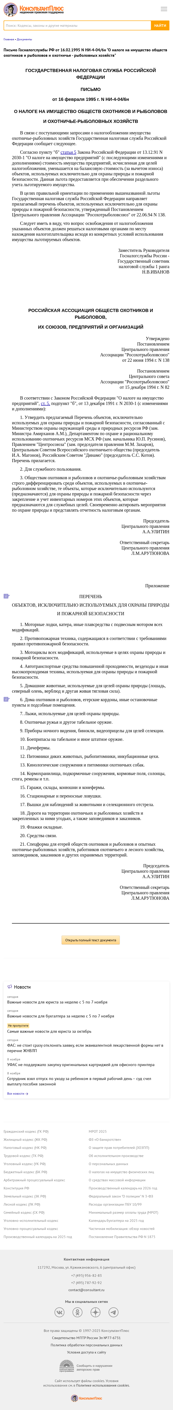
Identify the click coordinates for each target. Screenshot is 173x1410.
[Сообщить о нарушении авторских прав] (86, 1366)
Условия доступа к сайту (86, 1352)
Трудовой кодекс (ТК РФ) (23, 1155)
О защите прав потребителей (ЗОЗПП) (119, 1147)
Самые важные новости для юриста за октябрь (49, 1031)
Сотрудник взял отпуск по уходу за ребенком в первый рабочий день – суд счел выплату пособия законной (79, 1081)
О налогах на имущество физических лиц (121, 1172)
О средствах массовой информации (117, 1180)
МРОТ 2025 (98, 1131)
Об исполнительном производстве (116, 1155)
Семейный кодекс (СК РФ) (24, 1212)
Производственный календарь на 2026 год (123, 1188)
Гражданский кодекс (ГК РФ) (26, 1131)
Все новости (15, 1093)
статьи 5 (68, 152)
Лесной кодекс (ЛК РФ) (22, 1204)
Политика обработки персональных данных (86, 1345)
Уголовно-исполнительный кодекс (31, 1220)
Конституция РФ (16, 1188)
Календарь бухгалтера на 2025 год (116, 1220)
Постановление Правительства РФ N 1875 (122, 1236)
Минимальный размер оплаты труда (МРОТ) (123, 1212)
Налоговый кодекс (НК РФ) (25, 1147)
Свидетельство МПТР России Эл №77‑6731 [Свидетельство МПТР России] (86, 1337)
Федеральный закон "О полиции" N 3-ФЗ (121, 1196)
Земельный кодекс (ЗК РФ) (25, 1196)
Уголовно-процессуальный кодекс (31, 1228)
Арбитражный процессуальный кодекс (34, 1180)
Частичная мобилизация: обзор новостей (122, 1228)
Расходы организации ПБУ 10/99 (115, 1204)
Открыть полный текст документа (90, 940)
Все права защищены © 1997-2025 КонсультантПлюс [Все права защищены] (86, 1330)
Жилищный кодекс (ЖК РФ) (25, 1139)
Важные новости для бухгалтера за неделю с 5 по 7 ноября (60, 1016)
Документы (24, 39)
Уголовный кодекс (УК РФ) (25, 1163)
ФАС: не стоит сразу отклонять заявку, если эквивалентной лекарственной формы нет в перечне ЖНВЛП (85, 1048)
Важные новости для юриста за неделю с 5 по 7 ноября (57, 1002)
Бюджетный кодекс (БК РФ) (25, 1172)
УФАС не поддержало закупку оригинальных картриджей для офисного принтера (81, 1064)
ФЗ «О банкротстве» (105, 1139)
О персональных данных (108, 1163)
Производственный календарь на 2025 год (38, 1236)
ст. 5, (45, 403)
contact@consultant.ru (86, 1290)
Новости (22, 987)
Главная (9, 39)
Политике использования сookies (102, 1385)
